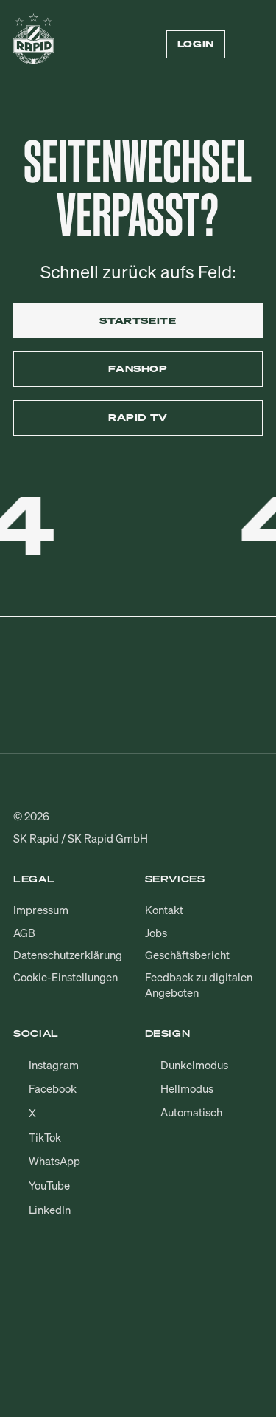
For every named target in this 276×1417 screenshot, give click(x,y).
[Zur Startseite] (33, 44)
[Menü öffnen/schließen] (254, 44)
